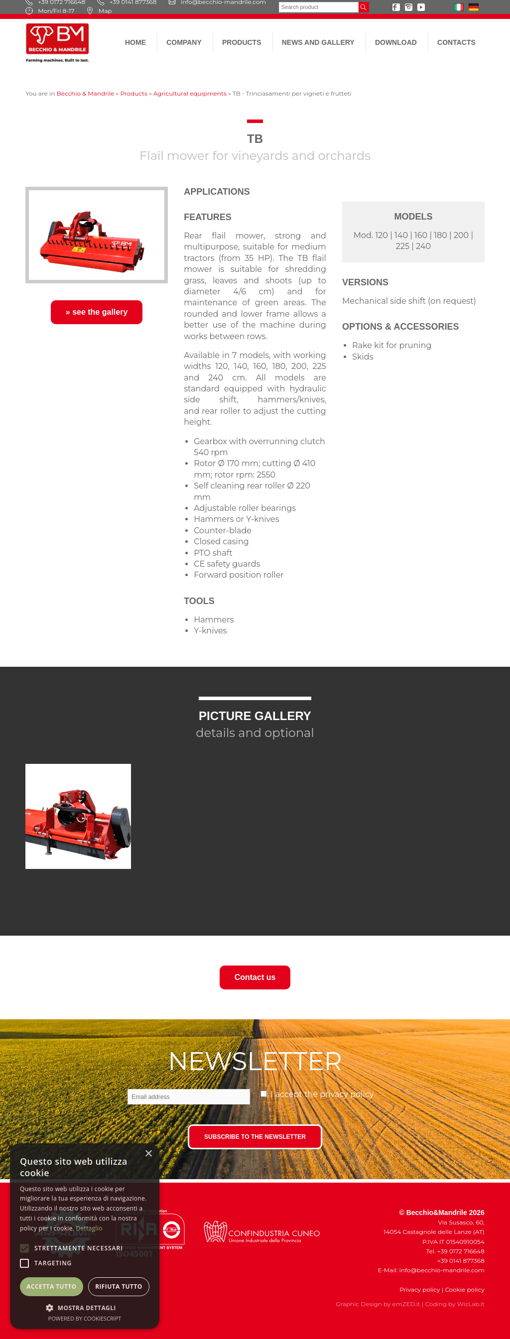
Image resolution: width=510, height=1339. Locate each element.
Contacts (456, 42)
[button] (84, 1307)
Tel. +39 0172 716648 (455, 1251)
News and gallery (318, 42)
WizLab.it (471, 1304)
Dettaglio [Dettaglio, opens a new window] (89, 1228)
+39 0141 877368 (459, 1260)
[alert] (84, 1236)
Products (241, 42)
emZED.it (406, 1304)
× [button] (148, 1154)
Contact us (255, 977)
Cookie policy (464, 1289)
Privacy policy (419, 1289)
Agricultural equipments (190, 93)
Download (396, 42)
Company (184, 42)
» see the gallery (97, 312)
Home (135, 42)
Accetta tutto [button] (51, 1286)
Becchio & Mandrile (85, 93)
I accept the (322, 1094)
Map (99, 10)
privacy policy (347, 1094)
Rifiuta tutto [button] (118, 1286)
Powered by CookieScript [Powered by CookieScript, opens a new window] (85, 1318)
